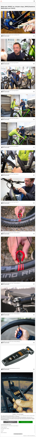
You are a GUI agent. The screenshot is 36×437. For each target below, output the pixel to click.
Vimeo (18, 431)
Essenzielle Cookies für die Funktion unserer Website (18, 425)
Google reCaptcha (18, 427)
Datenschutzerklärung (5, 419)
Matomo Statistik (18, 432)
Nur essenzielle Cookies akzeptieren (10, 422)
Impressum (25, 435)
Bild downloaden (6, 35)
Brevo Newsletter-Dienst (18, 428)
